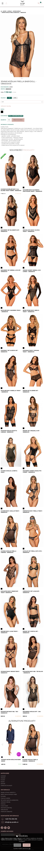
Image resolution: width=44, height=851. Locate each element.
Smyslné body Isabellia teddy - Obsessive (9, 391)
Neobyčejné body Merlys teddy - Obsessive (31, 311)
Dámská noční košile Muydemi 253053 (8, 760)
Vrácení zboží (4, 805)
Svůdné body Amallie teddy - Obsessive (11, 512)
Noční (4, 11)
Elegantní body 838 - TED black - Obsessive (31, 672)
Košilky (10, 11)
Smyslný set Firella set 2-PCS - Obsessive (33, 552)
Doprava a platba (5, 797)
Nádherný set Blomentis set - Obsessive (11, 231)
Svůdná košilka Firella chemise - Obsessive (9, 552)
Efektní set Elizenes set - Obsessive (31, 391)
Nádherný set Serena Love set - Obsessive (10, 271)
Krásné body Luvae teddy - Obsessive (10, 632)
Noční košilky (17, 11)
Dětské (3, 783)
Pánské (3, 777)
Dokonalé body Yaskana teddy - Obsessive (31, 351)
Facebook (2, 827)
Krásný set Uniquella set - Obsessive (32, 431)
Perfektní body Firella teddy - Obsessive (33, 512)
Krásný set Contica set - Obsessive (31, 632)
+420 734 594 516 (11, 818)
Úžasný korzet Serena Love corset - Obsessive (32, 271)
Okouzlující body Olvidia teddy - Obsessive (31, 231)
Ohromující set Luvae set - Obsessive (32, 592)
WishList (3, 803)
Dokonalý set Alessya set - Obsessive (10, 351)
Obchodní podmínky (6, 807)
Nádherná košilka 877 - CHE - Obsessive (32, 712)
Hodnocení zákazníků (6, 810)
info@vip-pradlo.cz (11, 821)
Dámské (3, 775)
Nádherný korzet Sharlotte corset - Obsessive (32, 471)
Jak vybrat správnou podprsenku (9, 799)
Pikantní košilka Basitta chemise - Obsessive (9, 431)
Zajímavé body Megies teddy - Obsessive (11, 672)
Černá (2, 112)
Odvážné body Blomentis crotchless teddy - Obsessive (31, 191)
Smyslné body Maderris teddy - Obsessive (9, 311)
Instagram (5, 827)
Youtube (8, 827)
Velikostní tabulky (6, 106)
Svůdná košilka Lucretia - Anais (10, 471)
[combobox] (22, 102)
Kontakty (3, 795)
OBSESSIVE (8, 89)
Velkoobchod (4, 808)
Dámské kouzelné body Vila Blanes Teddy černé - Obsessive (10, 190)
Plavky (3, 779)
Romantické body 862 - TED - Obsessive (10, 712)
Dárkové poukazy (6, 784)
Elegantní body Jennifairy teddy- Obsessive (10, 592)
